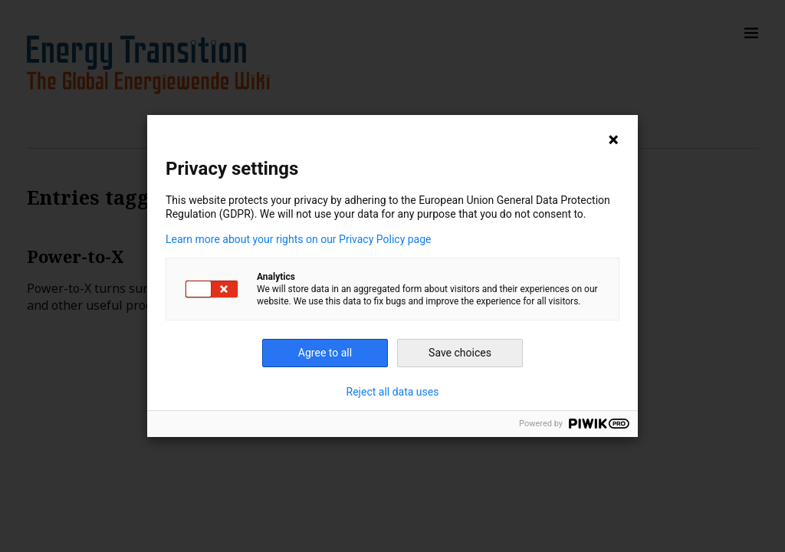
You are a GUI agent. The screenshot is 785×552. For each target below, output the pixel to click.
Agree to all (325, 353)
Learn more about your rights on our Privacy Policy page (299, 239)
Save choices (460, 353)
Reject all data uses (393, 392)
